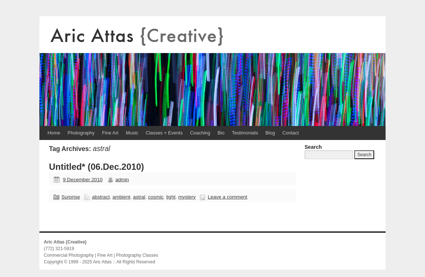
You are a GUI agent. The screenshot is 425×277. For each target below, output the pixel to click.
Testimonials (245, 133)
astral (139, 197)
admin (122, 179)
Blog (270, 133)
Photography (81, 133)
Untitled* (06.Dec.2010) (96, 167)
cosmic (156, 197)
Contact (290, 133)
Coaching (200, 133)
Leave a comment (227, 197)
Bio (221, 133)
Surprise (71, 197)
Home (54, 133)
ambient (121, 197)
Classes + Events (164, 133)
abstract (101, 197)
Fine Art (110, 133)
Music (132, 133)
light (171, 197)
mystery (187, 197)
